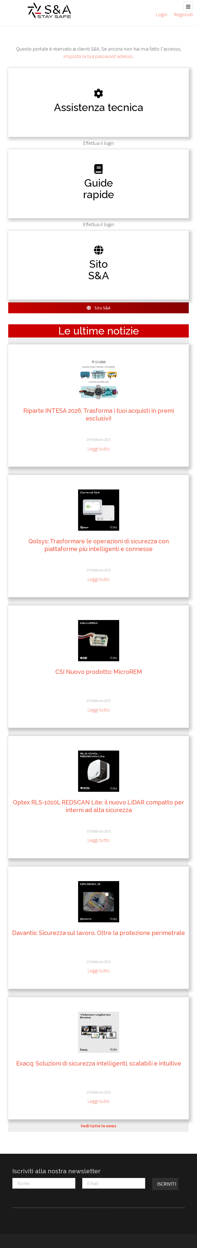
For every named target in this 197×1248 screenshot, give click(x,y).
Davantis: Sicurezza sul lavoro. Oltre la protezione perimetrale (98, 932)
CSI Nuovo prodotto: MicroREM (98, 671)
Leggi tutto (98, 448)
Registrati (183, 14)
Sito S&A (98, 308)
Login (161, 14)
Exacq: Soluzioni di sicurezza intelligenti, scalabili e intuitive (98, 1063)
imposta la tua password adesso (98, 56)
